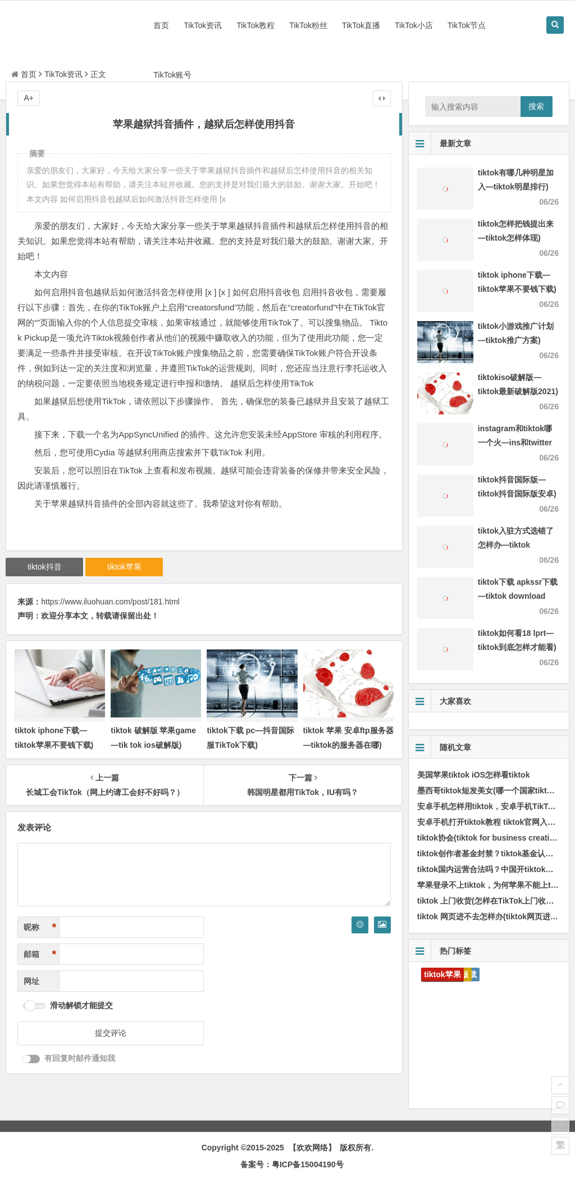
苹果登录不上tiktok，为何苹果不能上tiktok (493, 885)
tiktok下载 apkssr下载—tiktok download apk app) (518, 596)
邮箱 (40, 954)
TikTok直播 (361, 25)
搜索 (536, 106)
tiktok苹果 (124, 566)
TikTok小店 (414, 25)
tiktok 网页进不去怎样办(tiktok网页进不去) (493, 916)
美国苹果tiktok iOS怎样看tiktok (473, 774)
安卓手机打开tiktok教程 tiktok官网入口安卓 (494, 822)
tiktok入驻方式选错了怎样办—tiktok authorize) (516, 544)
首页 (161, 25)
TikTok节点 (467, 25)
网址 (31, 981)
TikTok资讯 (203, 25)
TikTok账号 (172, 74)
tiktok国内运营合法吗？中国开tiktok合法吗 (493, 869)
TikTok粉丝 (308, 25)
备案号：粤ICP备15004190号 (292, 1164)
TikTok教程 (255, 25)
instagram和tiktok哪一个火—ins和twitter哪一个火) (515, 442)
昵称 (40, 927)
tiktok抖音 (45, 566)
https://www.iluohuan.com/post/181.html (110, 601)
